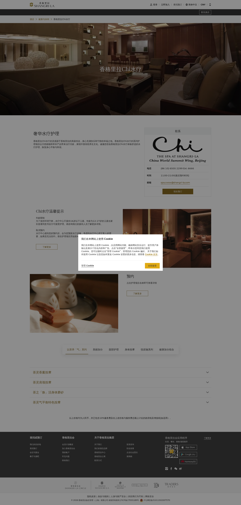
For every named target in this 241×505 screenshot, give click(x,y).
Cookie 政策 (151, 254)
